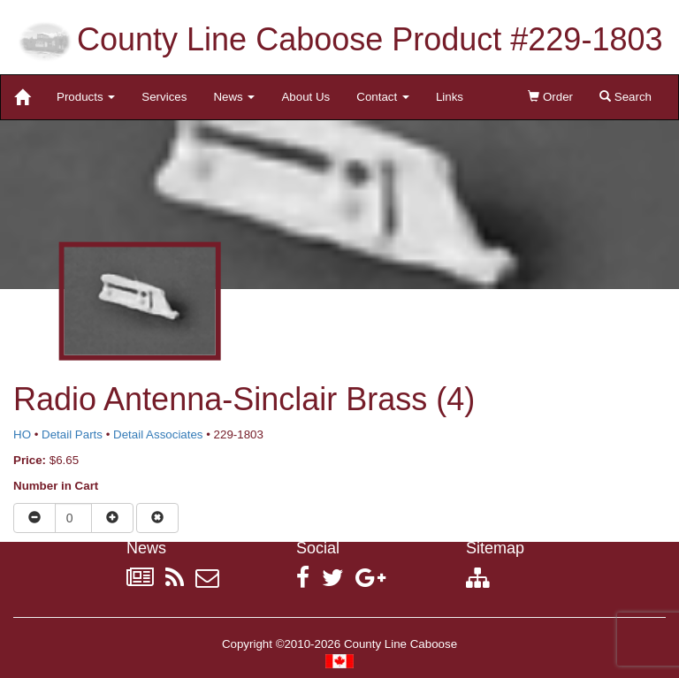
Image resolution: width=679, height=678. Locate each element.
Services (164, 96)
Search (625, 96)
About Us (305, 96)
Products (86, 96)
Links (449, 96)
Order (550, 96)
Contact (382, 96)
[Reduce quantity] (34, 518)
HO (22, 434)
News (234, 96)
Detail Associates (158, 434)
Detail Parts (72, 434)
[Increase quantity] (112, 518)
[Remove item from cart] (157, 518)
